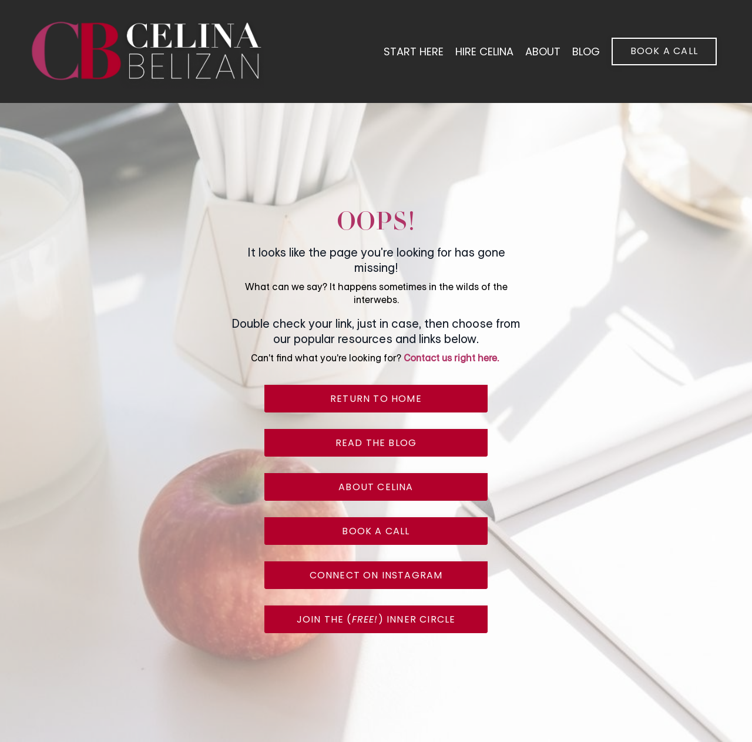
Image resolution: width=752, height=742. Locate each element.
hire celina (484, 51)
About (542, 51)
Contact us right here (450, 358)
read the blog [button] (376, 443)
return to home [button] (376, 398)
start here (414, 51)
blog (586, 51)
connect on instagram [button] (376, 575)
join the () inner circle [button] (376, 619)
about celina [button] (375, 487)
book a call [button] (664, 51)
